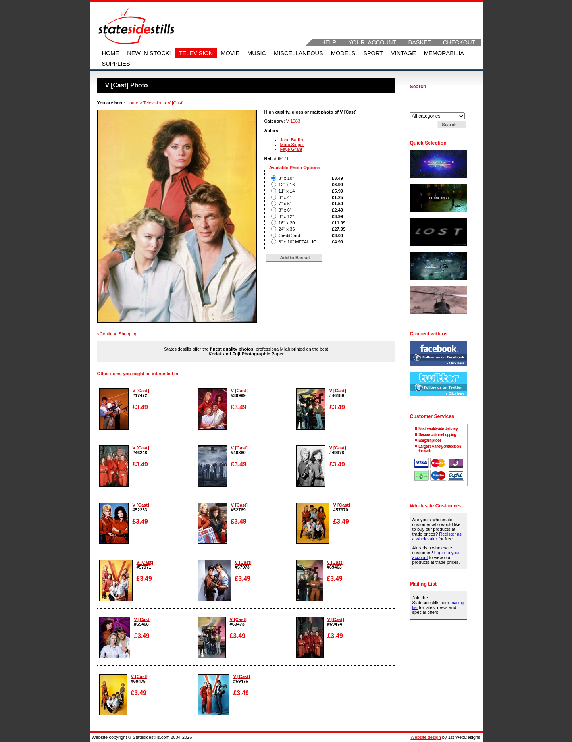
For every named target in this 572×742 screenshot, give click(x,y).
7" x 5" (285, 203)
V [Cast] (176, 102)
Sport (373, 53)
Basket (419, 42)
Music (256, 53)
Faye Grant (291, 149)
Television (196, 53)
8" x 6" (285, 210)
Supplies (116, 63)
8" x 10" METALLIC (297, 241)
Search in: (420, 110)
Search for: (421, 95)
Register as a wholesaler (437, 536)
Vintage (403, 53)
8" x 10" (286, 178)
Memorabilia (444, 53)
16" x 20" (288, 222)
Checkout (459, 42)
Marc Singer (292, 144)
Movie (230, 53)
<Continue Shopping (117, 333)
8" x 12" (286, 216)
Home (110, 53)
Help (328, 42)
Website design (425, 737)
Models (343, 53)
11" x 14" (288, 191)
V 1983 (293, 121)
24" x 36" (288, 229)
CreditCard (289, 235)
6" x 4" (285, 197)
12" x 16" (288, 184)
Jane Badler (292, 139)
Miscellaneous (298, 53)
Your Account (372, 42)
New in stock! (149, 53)
